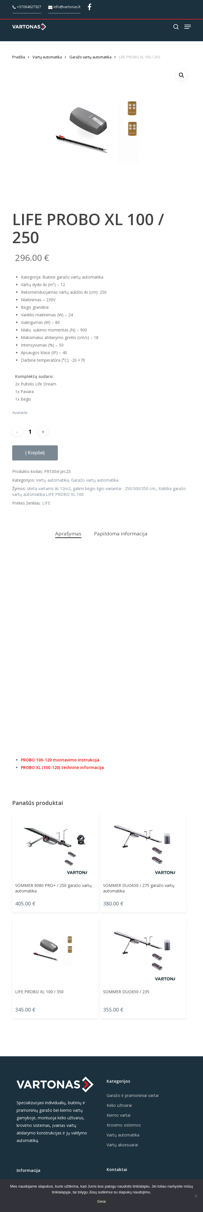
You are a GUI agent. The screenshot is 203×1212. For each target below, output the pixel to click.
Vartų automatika (47, 57)
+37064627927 (26, 6)
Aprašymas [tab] (68, 533)
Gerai (101, 1202)
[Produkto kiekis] (30, 431)
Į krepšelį (35, 452)
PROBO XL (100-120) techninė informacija (62, 767)
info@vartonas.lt (64, 6)
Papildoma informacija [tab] (121, 533)
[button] (187, 27)
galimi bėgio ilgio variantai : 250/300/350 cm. (114, 488)
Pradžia (18, 57)
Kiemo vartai (118, 1115)
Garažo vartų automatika (90, 57)
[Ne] (196, 1196)
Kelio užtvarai (119, 1105)
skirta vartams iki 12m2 (49, 488)
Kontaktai (117, 1169)
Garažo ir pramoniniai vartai (133, 1095)
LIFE (46, 503)
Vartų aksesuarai (122, 1145)
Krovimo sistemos (124, 1125)
